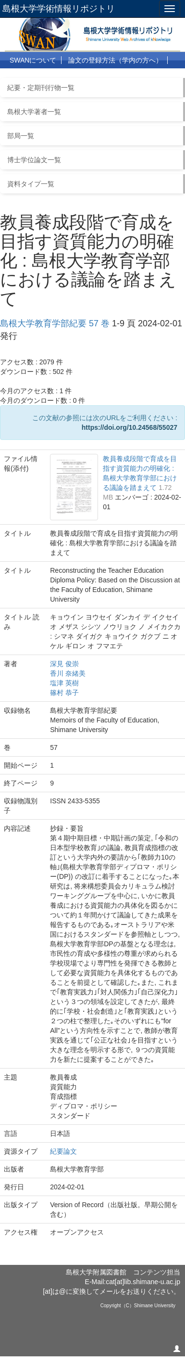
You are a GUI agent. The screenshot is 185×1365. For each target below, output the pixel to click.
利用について (30, 77)
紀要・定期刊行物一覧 (40, 87)
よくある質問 (82, 77)
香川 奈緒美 (68, 673)
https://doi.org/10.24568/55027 (129, 427)
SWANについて (33, 60)
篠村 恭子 (64, 692)
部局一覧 (20, 136)
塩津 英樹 (64, 683)
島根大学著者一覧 (34, 112)
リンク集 (127, 77)
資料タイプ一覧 (30, 184)
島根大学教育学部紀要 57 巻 (55, 323)
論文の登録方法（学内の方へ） (115, 60)
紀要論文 (63, 1151)
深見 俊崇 (64, 664)
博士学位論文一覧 (34, 160)
